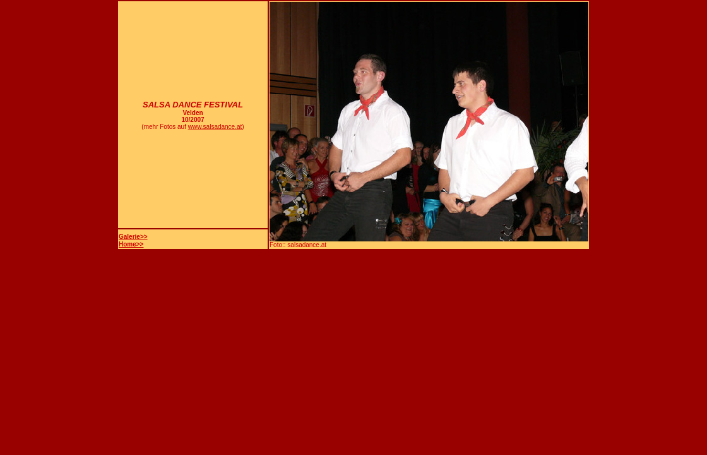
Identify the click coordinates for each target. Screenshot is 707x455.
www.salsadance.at (215, 126)
